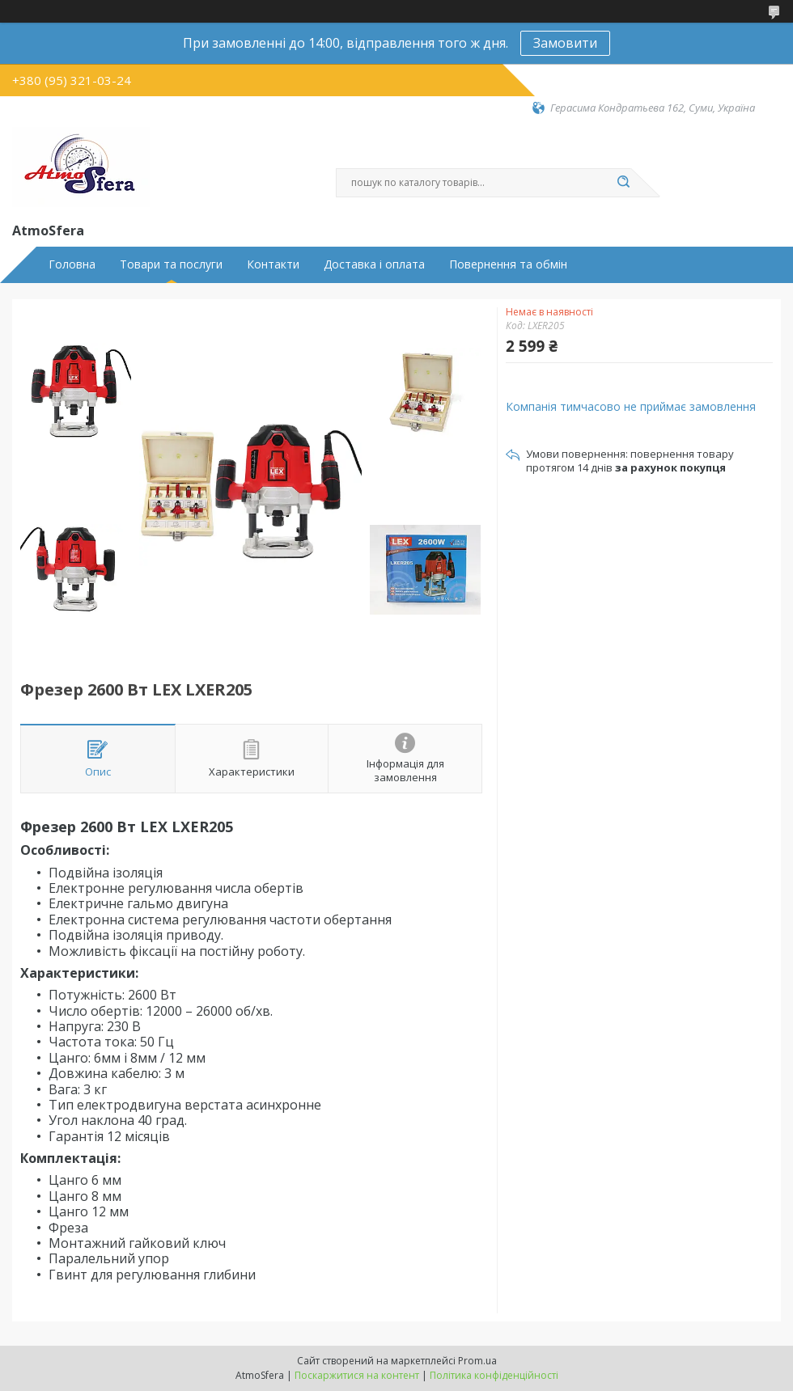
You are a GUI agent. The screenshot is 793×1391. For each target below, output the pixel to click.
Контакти (273, 264)
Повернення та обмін (508, 264)
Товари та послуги (171, 264)
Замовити (565, 43)
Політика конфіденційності (494, 1375)
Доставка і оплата (374, 264)
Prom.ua (477, 1361)
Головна (72, 264)
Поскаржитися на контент (357, 1375)
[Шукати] (623, 182)
